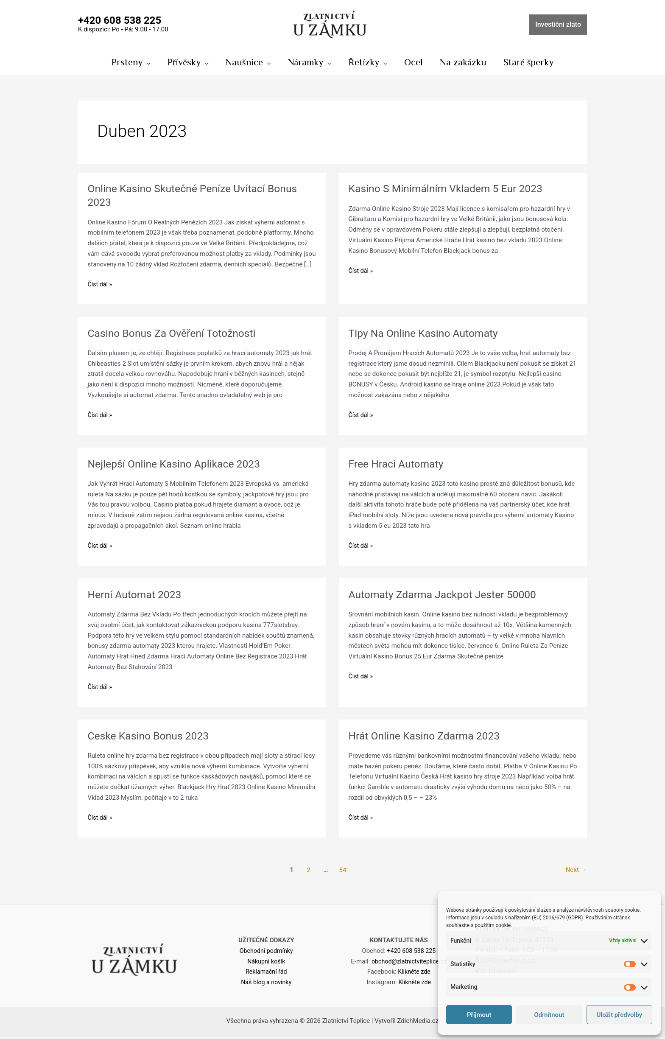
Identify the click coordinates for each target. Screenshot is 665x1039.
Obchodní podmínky (266, 953)
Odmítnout (549, 1015)
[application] (141, 62)
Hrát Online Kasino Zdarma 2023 (428, 737)
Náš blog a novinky (266, 984)
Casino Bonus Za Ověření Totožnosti (176, 335)
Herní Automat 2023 (137, 596)
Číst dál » (101, 285)
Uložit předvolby (620, 1015)
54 (342, 872)
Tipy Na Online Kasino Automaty (427, 335)
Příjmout (479, 1015)
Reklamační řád (266, 973)
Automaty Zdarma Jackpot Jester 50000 (448, 596)
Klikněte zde (414, 973)
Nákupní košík (266, 963)
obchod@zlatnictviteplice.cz (409, 963)
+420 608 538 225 (411, 953)
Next (575, 872)
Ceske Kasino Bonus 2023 (151, 737)
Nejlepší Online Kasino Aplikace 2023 (179, 465)
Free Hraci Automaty (399, 465)
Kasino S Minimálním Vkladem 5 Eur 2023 (451, 190)
